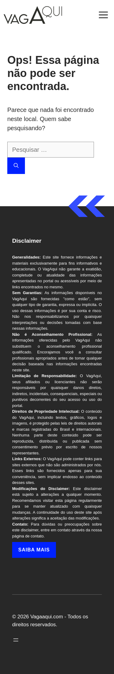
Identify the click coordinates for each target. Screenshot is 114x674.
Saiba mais (34, 549)
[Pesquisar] (16, 166)
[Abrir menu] (15, 640)
